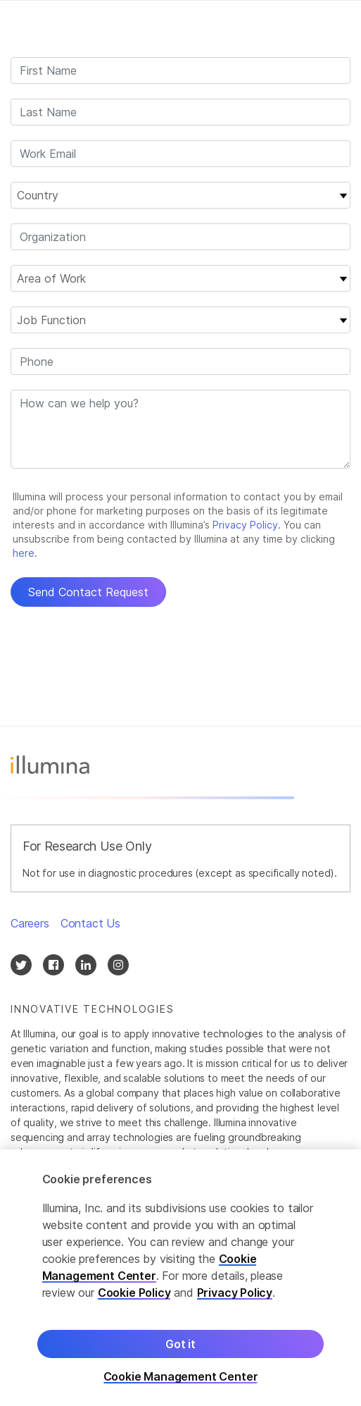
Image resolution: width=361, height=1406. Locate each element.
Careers (30, 923)
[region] (180, 1277)
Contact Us (90, 923)
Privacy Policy (235, 1292)
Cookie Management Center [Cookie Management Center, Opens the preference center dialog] (180, 1376)
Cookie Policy (134, 1292)
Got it (180, 1344)
